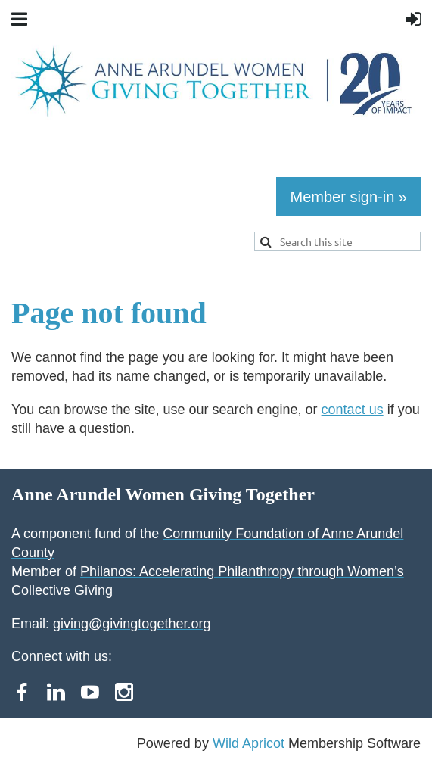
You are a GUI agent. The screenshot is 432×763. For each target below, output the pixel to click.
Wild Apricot (248, 743)
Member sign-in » (348, 196)
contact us (353, 409)
